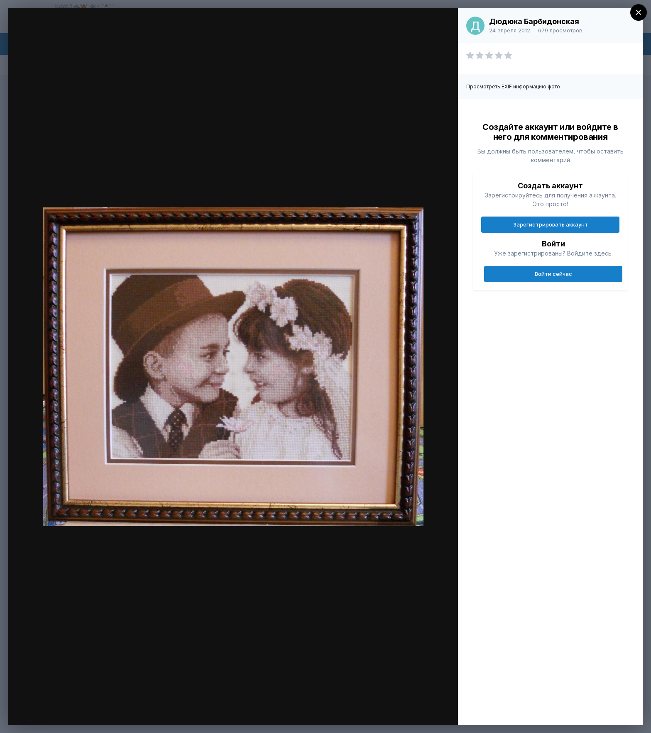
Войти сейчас (553, 273)
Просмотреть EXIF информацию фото (513, 86)
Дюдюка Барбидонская (534, 21)
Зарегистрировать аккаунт (550, 224)
